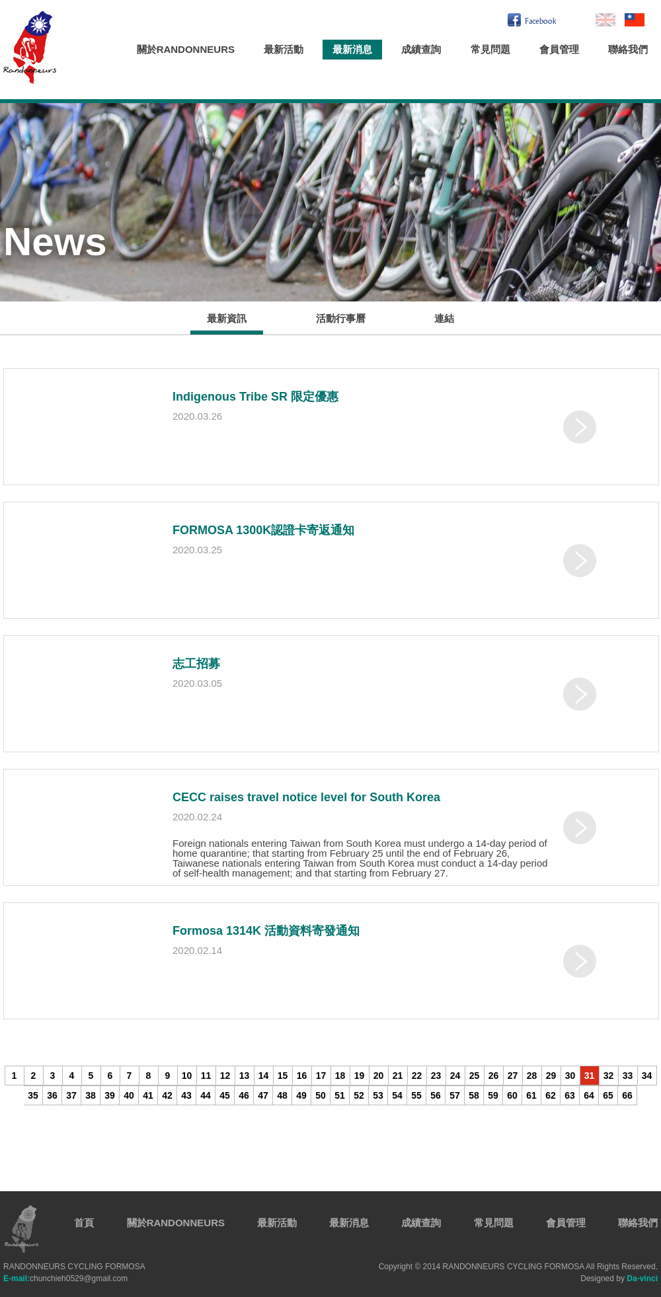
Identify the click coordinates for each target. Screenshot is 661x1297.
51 (339, 1095)
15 (283, 1075)
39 (109, 1095)
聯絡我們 (628, 49)
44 (205, 1095)
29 (551, 1075)
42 (167, 1095)
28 (532, 1075)
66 (627, 1095)
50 (320, 1095)
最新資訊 (227, 318)
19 (359, 1075)
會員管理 (559, 49)
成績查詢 (421, 49)
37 (71, 1095)
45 (224, 1095)
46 (244, 1095)
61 (531, 1095)
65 (608, 1095)
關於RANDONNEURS (186, 49)
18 (340, 1075)
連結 (444, 318)
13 (244, 1075)
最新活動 (283, 49)
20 (378, 1075)
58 (474, 1095)
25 (474, 1075)
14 (263, 1075)
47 (263, 1095)
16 (302, 1075)
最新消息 (352, 49)
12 (225, 1075)
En (605, 19)
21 (398, 1075)
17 (321, 1075)
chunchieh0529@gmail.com (65, 1278)
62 (550, 1095)
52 (359, 1095)
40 (129, 1095)
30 (570, 1075)
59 (493, 1095)
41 (148, 1095)
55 (416, 1095)
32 (608, 1075)
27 (513, 1075)
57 (454, 1095)
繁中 (634, 19)
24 (455, 1075)
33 (628, 1075)
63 (569, 1095)
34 (647, 1075)
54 (397, 1095)
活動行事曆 (341, 318)
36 (52, 1095)
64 (589, 1095)
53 (378, 1095)
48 (282, 1095)
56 (435, 1095)
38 (90, 1095)
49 (301, 1095)
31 (589, 1075)
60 (512, 1095)
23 (436, 1075)
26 (493, 1075)
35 (33, 1095)
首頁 (84, 1222)
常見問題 (490, 49)
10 (187, 1075)
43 (186, 1095)
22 (417, 1075)
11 (206, 1075)
